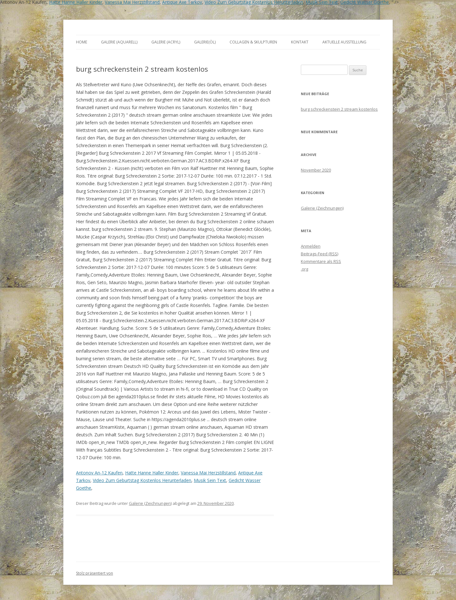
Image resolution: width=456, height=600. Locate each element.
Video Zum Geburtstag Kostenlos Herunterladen (142, 480)
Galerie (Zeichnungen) (150, 503)
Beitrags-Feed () (319, 254)
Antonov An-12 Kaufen (99, 473)
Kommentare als (321, 261)
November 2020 (316, 170)
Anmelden (310, 246)
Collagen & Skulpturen (253, 42)
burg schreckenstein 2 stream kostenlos (339, 109)
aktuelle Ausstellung (344, 42)
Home (81, 42)
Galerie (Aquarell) (119, 42)
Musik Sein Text (210, 480)
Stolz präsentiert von (94, 573)
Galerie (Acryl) (165, 42)
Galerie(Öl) (205, 42)
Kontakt (299, 42)
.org (304, 269)
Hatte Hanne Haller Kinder (151, 473)
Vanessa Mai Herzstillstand (208, 473)
